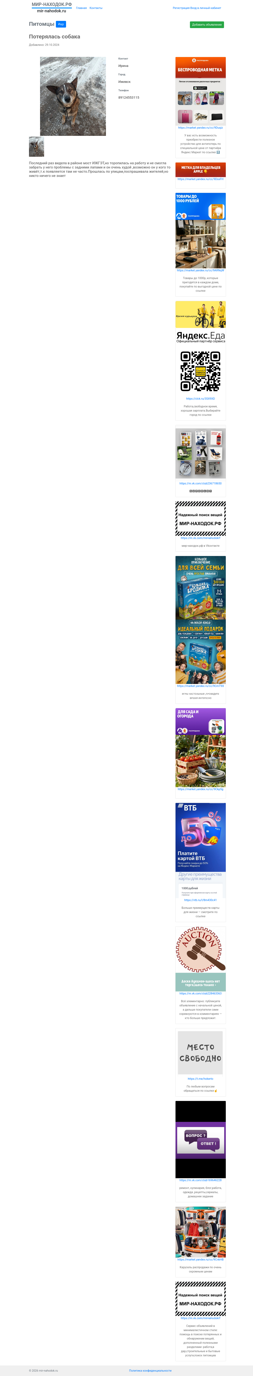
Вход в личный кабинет (205, 8)
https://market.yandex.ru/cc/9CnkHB (200, 1259)
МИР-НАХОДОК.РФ (52, 4)
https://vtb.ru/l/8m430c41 (200, 900)
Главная (81, 8)
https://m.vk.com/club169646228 (201, 1180)
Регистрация (181, 8)
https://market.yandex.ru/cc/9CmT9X (200, 686)
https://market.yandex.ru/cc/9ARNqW (200, 270)
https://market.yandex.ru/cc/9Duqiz (200, 127)
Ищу (61, 24)
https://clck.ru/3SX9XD (200, 398)
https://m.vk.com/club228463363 (201, 993)
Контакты (96, 8)
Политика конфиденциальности (150, 1370)
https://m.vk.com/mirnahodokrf (200, 538)
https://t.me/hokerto (200, 1078)
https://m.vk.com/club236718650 (201, 483)
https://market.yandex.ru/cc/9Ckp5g (200, 789)
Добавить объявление (207, 24)
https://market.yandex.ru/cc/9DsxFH (200, 179)
